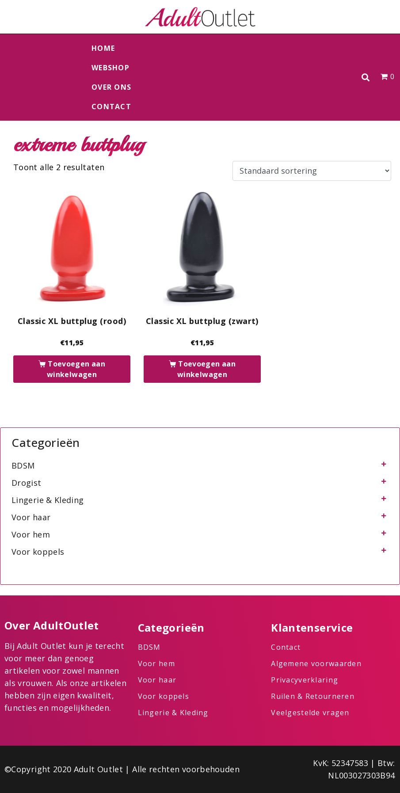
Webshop (110, 67)
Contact (111, 106)
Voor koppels (37, 551)
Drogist (26, 482)
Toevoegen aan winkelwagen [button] (76, 369)
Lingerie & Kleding (47, 500)
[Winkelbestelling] (311, 171)
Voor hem (30, 534)
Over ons (111, 87)
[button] (365, 77)
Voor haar (30, 517)
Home (103, 48)
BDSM (22, 465)
